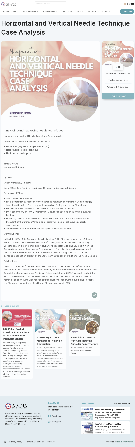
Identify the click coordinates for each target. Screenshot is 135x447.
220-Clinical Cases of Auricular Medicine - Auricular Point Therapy (84, 340)
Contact (107, 11)
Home (6, 11)
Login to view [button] (118, 96)
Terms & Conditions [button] (35, 441)
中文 (128, 3)
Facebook (54, 416)
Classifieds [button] (93, 11)
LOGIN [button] (127, 11)
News (80, 11)
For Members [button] (50, 11)
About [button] (16, 11)
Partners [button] (51, 441)
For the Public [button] (31, 11)
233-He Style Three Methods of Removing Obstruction (49, 340)
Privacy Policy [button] (15, 441)
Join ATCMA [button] (66, 11)
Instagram (54, 421)
